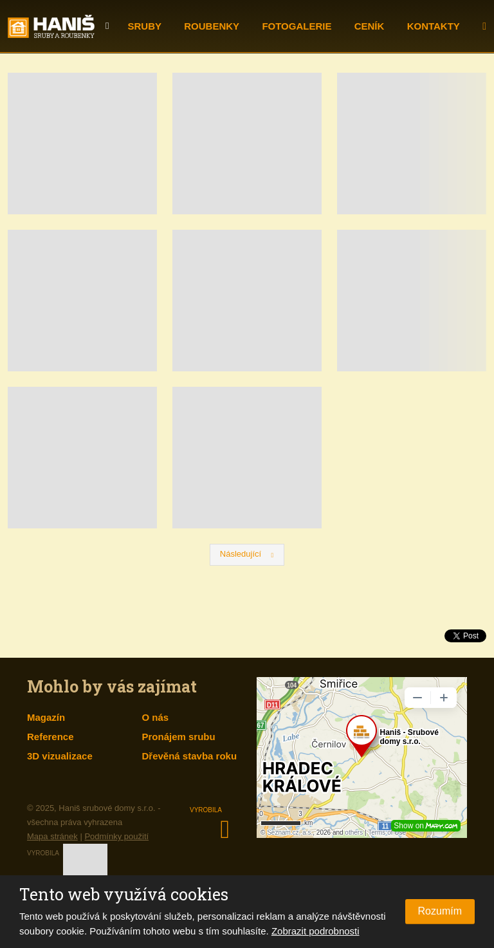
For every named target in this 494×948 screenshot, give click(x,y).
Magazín (46, 717)
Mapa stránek (52, 836)
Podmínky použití (116, 836)
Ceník (369, 26)
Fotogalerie (296, 26)
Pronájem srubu (178, 736)
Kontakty (433, 26)
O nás (155, 717)
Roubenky (211, 26)
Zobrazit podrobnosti (315, 930)
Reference (50, 736)
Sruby (144, 26)
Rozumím (440, 911)
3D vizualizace (60, 755)
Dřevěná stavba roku (189, 755)
